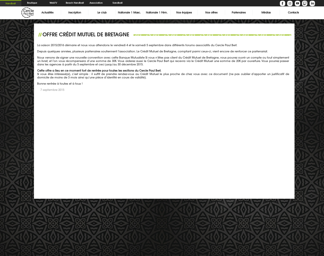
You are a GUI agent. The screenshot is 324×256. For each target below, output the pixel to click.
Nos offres (211, 12)
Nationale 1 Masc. (129, 12)
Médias (266, 12)
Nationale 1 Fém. (156, 12)
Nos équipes (184, 12)
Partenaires (239, 12)
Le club (102, 12)
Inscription (74, 12)
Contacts (293, 12)
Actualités (47, 12)
